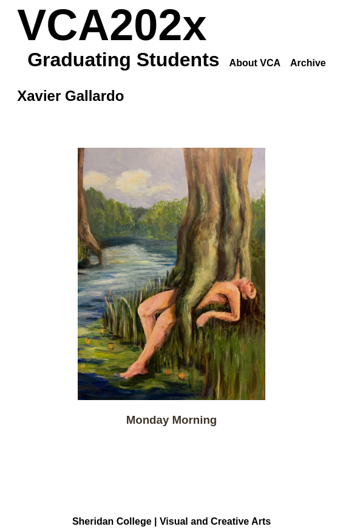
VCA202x (111, 25)
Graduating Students (123, 60)
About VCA (254, 63)
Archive (308, 63)
